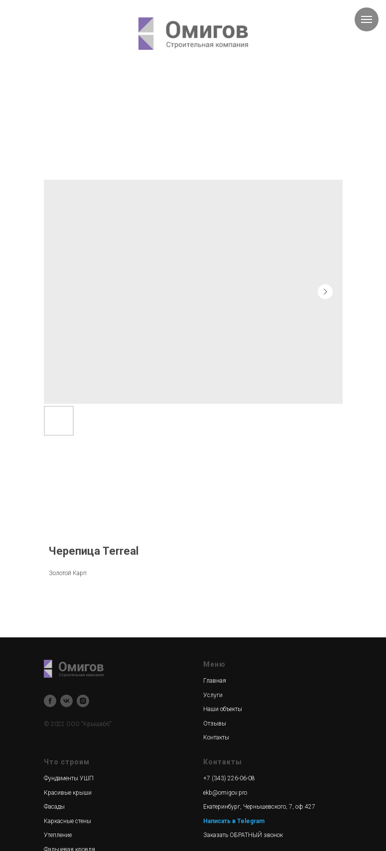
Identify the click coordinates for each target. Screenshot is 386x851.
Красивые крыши (68, 792)
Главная (214, 680)
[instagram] (83, 701)
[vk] (66, 701)
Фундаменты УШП (69, 778)
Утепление (58, 835)
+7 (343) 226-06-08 (229, 778)
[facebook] (50, 701)
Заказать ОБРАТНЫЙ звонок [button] (243, 835)
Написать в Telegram (233, 821)
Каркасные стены (67, 821)
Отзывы (214, 723)
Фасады (54, 806)
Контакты (216, 737)
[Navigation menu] (366, 19)
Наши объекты (222, 709)
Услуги (213, 695)
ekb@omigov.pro (225, 792)
